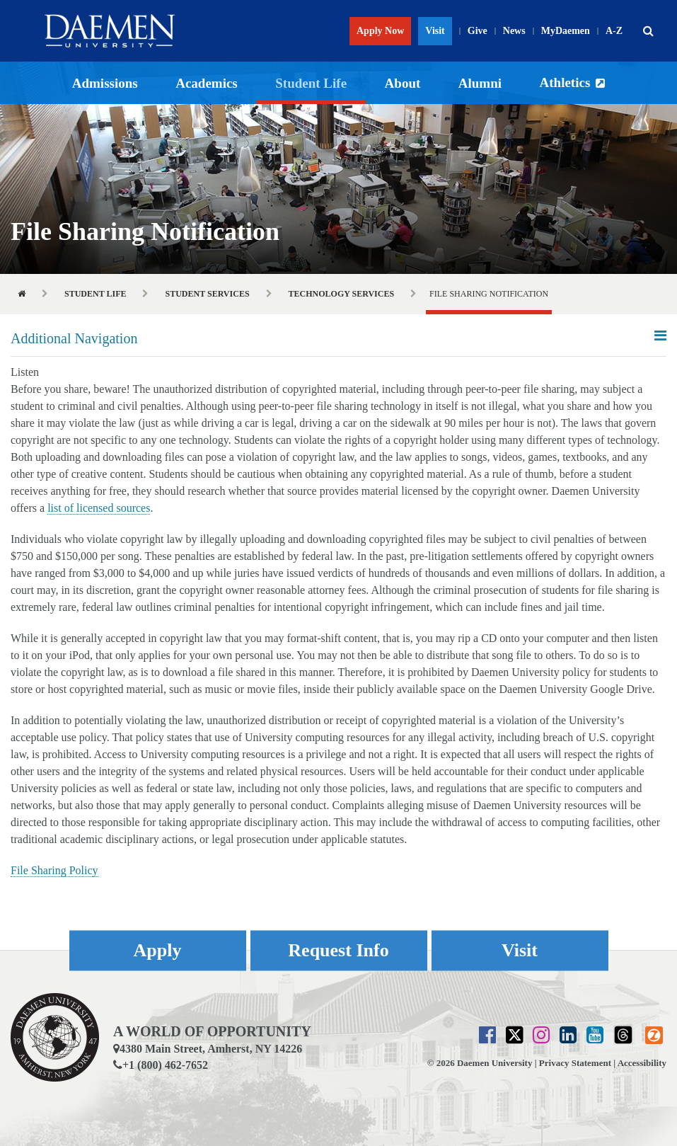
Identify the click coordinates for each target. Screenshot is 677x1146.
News (514, 30)
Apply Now (380, 30)
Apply (158, 950)
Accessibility (642, 1063)
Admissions (105, 83)
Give (477, 30)
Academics (206, 83)
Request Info (338, 950)
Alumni (480, 83)
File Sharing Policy (54, 870)
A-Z (614, 30)
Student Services (207, 294)
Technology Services (342, 294)
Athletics (565, 82)
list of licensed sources (98, 508)
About (403, 83)
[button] (648, 31)
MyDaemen (565, 30)
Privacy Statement (575, 1063)
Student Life (311, 83)
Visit (434, 30)
